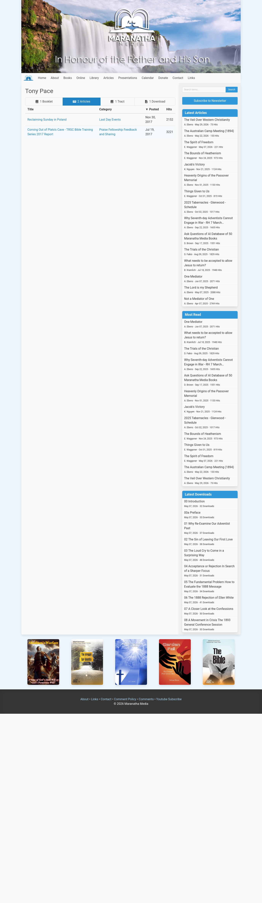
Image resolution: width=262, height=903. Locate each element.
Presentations (127, 78)
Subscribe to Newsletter (210, 101)
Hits (169, 109)
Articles (108, 78)
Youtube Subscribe (169, 699)
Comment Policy (125, 699)
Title (30, 109)
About (55, 78)
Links (191, 78)
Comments (146, 699)
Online (80, 78)
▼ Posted (152, 109)
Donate (163, 78)
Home (42, 78)
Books (67, 78)
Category (105, 109)
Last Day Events (110, 119)
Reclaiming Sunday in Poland (46, 119)
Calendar (148, 78)
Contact (178, 78)
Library (94, 78)
